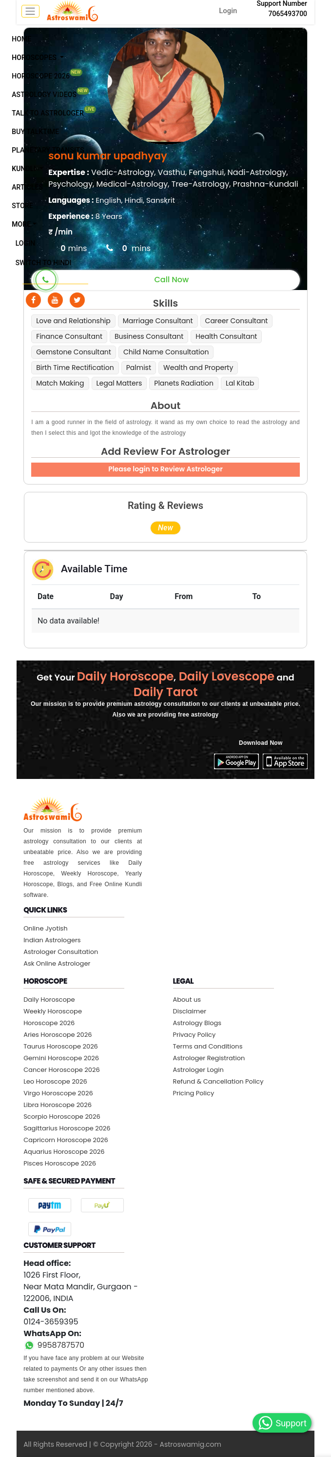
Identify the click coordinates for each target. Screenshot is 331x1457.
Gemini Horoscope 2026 (61, 1058)
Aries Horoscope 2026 (57, 1034)
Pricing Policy (193, 1093)
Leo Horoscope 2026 (55, 1081)
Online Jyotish (45, 928)
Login (228, 10)
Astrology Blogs (197, 1023)
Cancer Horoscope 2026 (61, 1069)
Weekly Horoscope (52, 1011)
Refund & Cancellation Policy (218, 1081)
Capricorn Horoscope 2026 (65, 1140)
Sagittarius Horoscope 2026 (66, 1128)
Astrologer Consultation (60, 951)
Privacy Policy (194, 1034)
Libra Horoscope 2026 (57, 1104)
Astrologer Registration (209, 1058)
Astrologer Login (198, 1069)
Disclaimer (190, 1011)
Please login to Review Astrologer (165, 469)
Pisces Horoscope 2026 (59, 1163)
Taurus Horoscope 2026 (60, 1046)
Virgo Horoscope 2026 (58, 1093)
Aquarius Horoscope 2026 (63, 1151)
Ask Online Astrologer (56, 963)
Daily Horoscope (49, 999)
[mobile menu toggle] (30, 11)
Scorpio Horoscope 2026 (61, 1116)
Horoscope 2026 (49, 1023)
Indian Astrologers (52, 940)
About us (187, 999)
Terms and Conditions (208, 1046)
